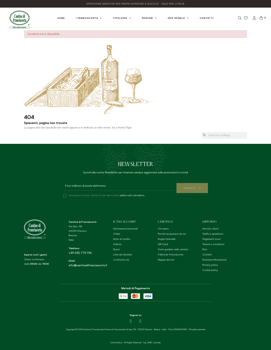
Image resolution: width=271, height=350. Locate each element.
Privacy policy (210, 262)
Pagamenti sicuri (211, 236)
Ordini (116, 231)
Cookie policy (210, 267)
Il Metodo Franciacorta (170, 252)
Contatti (207, 252)
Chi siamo (163, 226)
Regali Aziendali (166, 236)
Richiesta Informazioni (214, 257)
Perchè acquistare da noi (172, 231)
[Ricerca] (224, 135)
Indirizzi (117, 241)
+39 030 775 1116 (80, 250)
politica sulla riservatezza (132, 192)
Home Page (125, 127)
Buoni (116, 246)
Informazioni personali (125, 226)
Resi (204, 246)
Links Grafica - (116, 340)
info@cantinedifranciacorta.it (88, 263)
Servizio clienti (210, 226)
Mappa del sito (166, 257)
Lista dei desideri (122, 252)
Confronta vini (121, 257)
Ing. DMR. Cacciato (152, 340)
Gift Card (163, 241)
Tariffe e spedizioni (212, 231)
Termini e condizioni (213, 241)
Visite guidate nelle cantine (173, 246)
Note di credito (121, 236)
